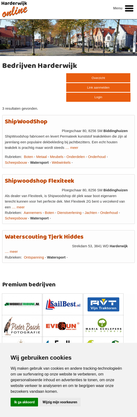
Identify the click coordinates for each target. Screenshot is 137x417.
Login (98, 97)
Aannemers (33, 213)
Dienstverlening (69, 213)
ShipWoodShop (26, 122)
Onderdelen (75, 157)
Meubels (56, 157)
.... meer (71, 148)
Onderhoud (97, 157)
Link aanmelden (98, 87)
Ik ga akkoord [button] (24, 402)
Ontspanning (34, 257)
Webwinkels (61, 162)
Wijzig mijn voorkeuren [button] (60, 402)
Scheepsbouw (16, 162)
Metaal (41, 157)
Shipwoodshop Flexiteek (39, 181)
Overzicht (98, 78)
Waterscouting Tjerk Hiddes (44, 237)
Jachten (91, 213)
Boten (28, 157)
